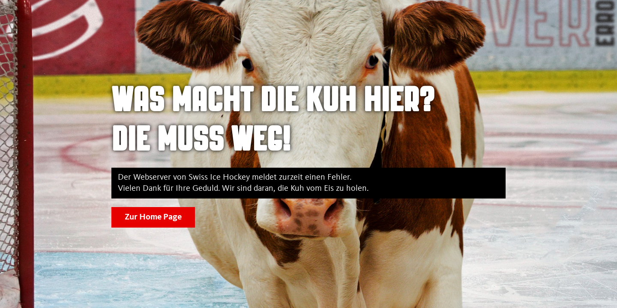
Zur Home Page (153, 217)
